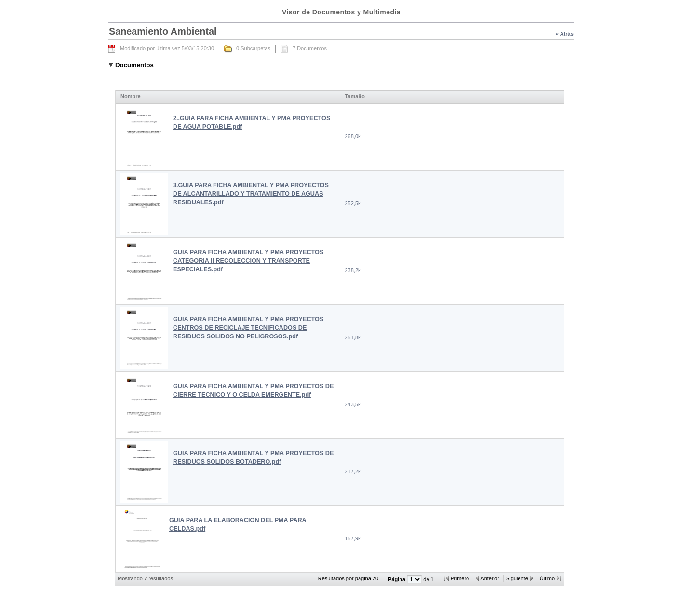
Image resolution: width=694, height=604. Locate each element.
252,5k (353, 203)
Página (397, 579)
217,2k (353, 471)
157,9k (353, 538)
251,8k (353, 337)
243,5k (353, 404)
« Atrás (565, 34)
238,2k (353, 270)
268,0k (353, 136)
